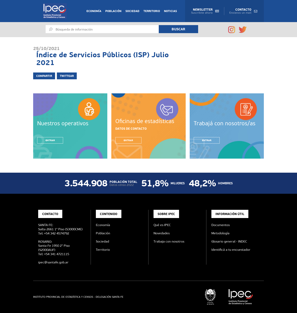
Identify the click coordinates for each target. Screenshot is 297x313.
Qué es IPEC (162, 225)
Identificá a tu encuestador (230, 250)
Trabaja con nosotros (169, 241)
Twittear (67, 76)
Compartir (44, 76)
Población (113, 11)
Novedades (162, 233)
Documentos (220, 225)
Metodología (220, 233)
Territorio (151, 11)
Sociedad (132, 11)
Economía (93, 11)
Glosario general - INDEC (229, 241)
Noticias (170, 11)
